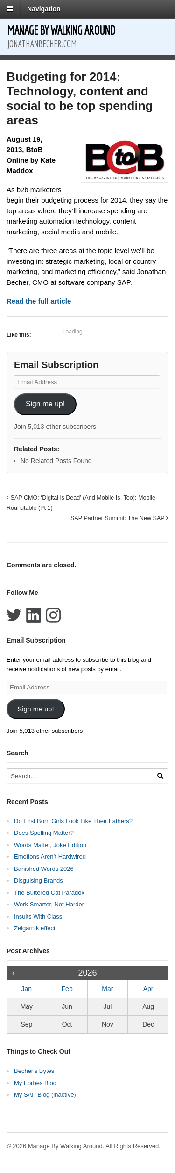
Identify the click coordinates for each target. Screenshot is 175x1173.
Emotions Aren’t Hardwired (50, 856)
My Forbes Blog (35, 1082)
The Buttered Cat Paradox (49, 892)
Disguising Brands (38, 880)
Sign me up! (45, 404)
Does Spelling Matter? (44, 832)
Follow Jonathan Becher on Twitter (14, 615)
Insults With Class (38, 916)
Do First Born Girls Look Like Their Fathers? (73, 821)
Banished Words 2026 (44, 868)
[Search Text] (79, 776)
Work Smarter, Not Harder (49, 904)
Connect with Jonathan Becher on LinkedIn (33, 615)
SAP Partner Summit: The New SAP (119, 518)
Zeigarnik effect (35, 928)
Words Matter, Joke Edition (50, 844)
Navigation (44, 9)
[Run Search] (160, 776)
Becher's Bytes (34, 1070)
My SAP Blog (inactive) (45, 1094)
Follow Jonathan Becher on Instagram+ (53, 615)
